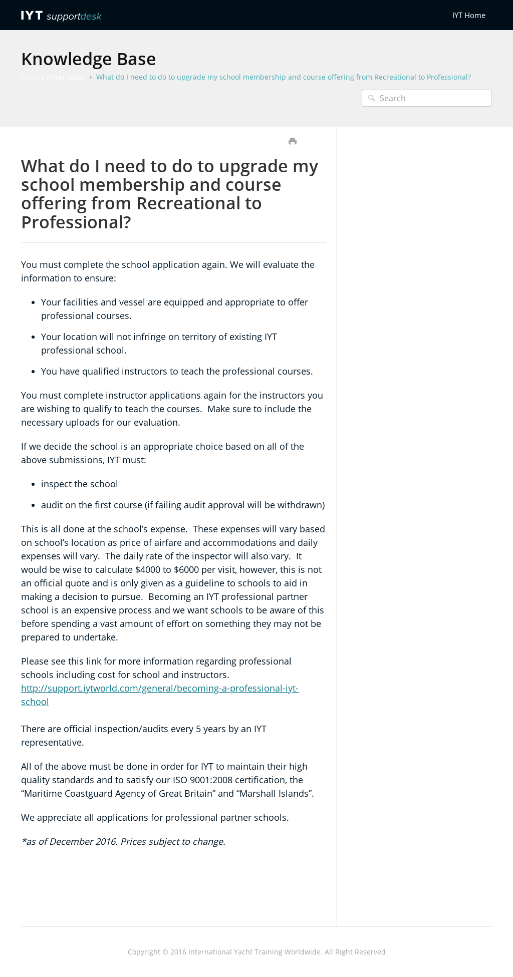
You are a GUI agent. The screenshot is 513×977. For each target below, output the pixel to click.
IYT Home (468, 15)
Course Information (53, 77)
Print (292, 141)
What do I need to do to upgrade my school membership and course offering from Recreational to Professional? (283, 77)
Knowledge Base (88, 58)
